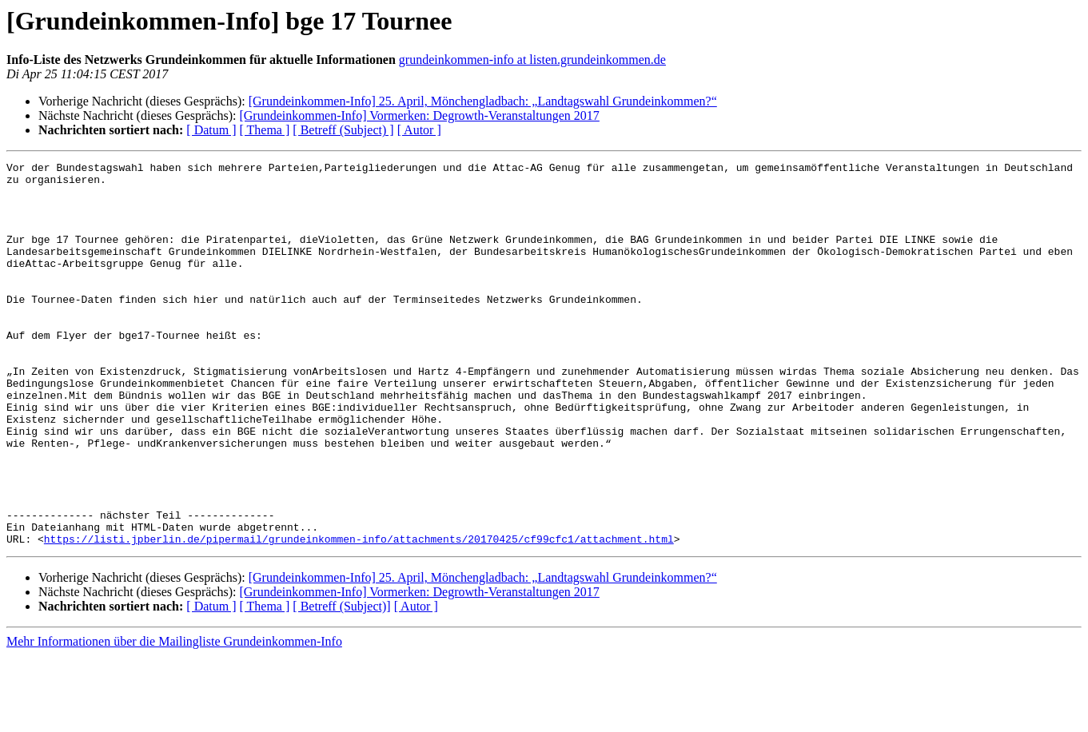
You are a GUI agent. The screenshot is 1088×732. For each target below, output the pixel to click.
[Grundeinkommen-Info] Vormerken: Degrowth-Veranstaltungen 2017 (419, 115)
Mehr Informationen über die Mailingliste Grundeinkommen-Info (174, 718)
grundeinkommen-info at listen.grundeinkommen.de (532, 59)
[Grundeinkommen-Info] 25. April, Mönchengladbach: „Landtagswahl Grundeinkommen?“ (483, 101)
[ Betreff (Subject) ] (343, 130)
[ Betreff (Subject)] (341, 683)
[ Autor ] (419, 130)
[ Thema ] (265, 130)
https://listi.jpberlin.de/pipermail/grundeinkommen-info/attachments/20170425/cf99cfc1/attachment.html (359, 615)
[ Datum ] (211, 130)
